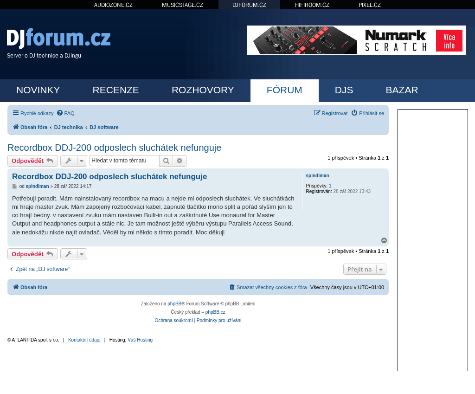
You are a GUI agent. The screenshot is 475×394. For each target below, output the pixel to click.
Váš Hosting (140, 339)
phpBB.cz (215, 312)
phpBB (174, 303)
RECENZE (116, 89)
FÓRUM (284, 89)
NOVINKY (38, 89)
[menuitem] (65, 113)
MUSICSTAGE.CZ (182, 4)
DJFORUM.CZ (249, 4)
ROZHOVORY (203, 89)
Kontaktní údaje (84, 339)
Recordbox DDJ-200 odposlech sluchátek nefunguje (114, 147)
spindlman (317, 175)
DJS (344, 89)
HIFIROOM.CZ (312, 4)
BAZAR (402, 89)
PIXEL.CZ (370, 4)
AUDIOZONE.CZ (113, 4)
